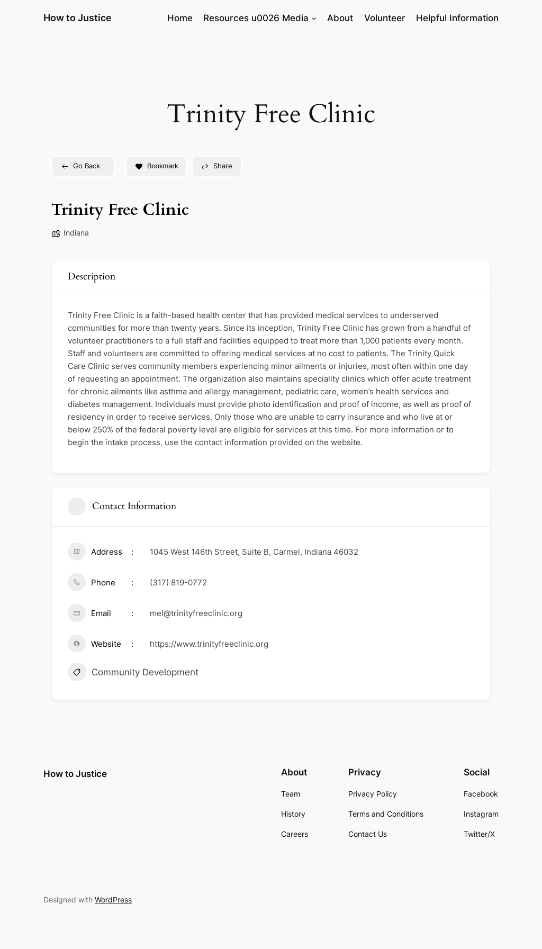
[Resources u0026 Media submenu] (314, 18)
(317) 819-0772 (178, 582)
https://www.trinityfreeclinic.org (209, 644)
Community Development (133, 673)
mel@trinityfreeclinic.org (196, 613)
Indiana (76, 232)
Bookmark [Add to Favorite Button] (156, 166)
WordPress (113, 899)
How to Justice (77, 17)
